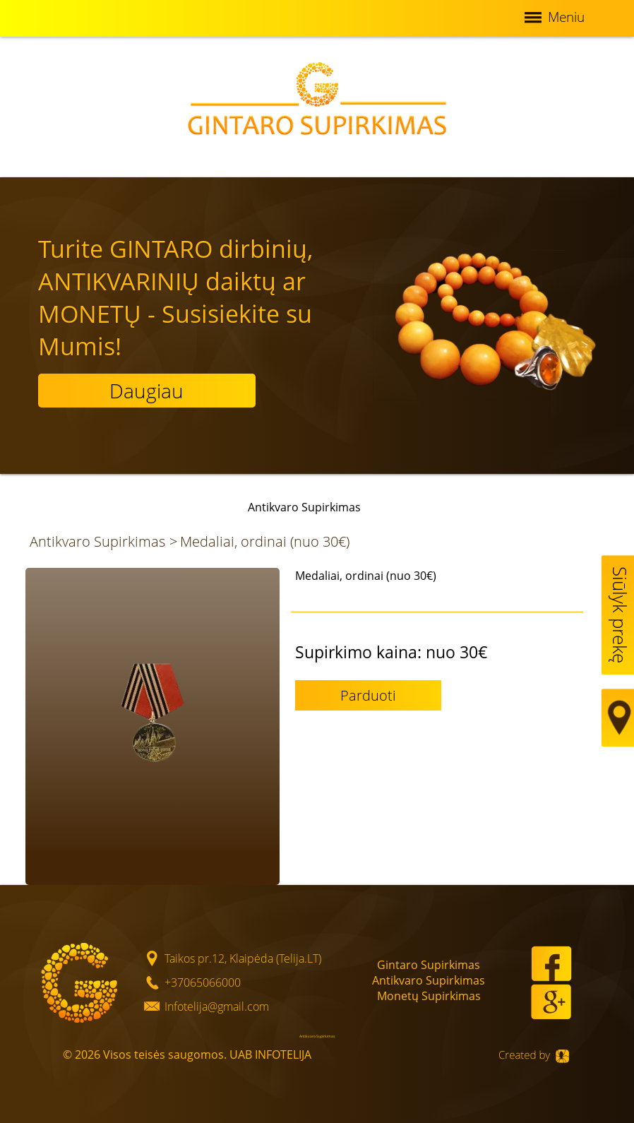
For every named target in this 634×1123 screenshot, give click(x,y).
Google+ (551, 1001)
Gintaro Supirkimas (428, 965)
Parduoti (368, 695)
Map (620, 717)
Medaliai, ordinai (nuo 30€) (264, 541)
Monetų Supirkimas (429, 996)
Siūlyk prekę (620, 614)
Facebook (551, 963)
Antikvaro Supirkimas (97, 541)
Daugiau (146, 390)
